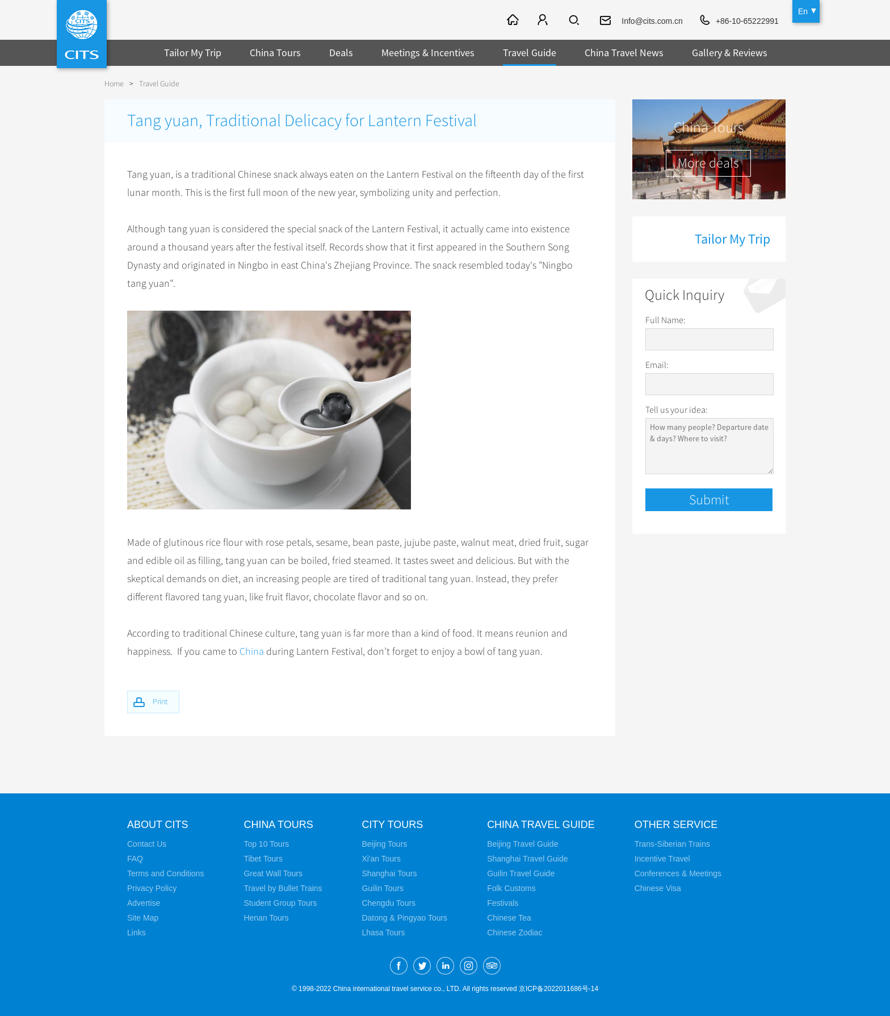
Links (136, 931)
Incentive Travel (662, 858)
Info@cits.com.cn (652, 21)
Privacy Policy (152, 887)
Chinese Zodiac (514, 931)
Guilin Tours (383, 887)
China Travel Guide (541, 824)
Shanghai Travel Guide (527, 858)
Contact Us (146, 843)
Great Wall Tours (273, 872)
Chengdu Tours (388, 902)
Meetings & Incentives (428, 52)
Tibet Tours (263, 858)
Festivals (502, 902)
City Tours (392, 824)
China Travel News (624, 52)
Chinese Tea (509, 917)
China (252, 651)
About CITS (157, 824)
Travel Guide (529, 52)
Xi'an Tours (381, 858)
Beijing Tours (384, 843)
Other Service (676, 824)
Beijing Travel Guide (522, 843)
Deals (341, 52)
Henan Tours (266, 917)
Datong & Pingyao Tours (404, 917)
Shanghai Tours (389, 872)
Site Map (142, 917)
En (803, 11)
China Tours (275, 52)
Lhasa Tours (383, 931)
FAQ (135, 858)
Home (114, 84)
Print (160, 701)
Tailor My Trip (192, 52)
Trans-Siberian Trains (672, 843)
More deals (708, 163)
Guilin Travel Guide (521, 872)
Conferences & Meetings (678, 872)
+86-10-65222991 (747, 21)
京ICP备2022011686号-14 (558, 988)
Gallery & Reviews (729, 52)
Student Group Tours (280, 902)
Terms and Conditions (165, 872)
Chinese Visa (658, 887)
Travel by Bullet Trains (283, 887)
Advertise (143, 902)
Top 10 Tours (266, 843)
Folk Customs (511, 887)
